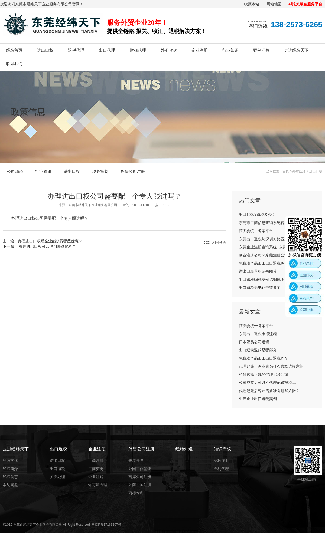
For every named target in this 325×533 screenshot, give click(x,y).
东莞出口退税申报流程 (258, 334)
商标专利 (136, 493)
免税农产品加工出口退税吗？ (263, 263)
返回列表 (218, 242)
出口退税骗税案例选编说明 (261, 279)
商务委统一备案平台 (256, 231)
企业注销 (95, 477)
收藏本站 (251, 4)
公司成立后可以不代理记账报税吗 (267, 382)
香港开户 (136, 460)
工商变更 (95, 468)
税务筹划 (100, 171)
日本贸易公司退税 (254, 342)
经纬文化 (10, 460)
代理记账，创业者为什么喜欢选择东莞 (271, 366)
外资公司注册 (133, 171)
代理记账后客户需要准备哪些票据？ (269, 391)
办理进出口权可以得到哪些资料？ (47, 246)
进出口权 (45, 50)
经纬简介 (10, 468)
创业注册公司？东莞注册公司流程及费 (271, 255)
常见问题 (10, 485)
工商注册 (95, 460)
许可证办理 (97, 485)
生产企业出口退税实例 (258, 399)
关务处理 (57, 477)
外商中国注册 (139, 485)
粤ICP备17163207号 (106, 525)
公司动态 (15, 171)
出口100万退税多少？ (257, 214)
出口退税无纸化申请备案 (260, 287)
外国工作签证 (139, 468)
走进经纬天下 (296, 50)
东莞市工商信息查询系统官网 (263, 223)
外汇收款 (169, 50)
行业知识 (230, 50)
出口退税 (57, 468)
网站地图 (274, 4)
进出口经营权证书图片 (258, 271)
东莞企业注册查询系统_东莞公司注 (268, 247)
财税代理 (138, 50)
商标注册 (221, 460)
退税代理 (76, 50)
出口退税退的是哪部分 (258, 350)
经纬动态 (10, 477)
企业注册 (199, 50)
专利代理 (221, 468)
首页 (285, 171)
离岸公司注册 (139, 477)
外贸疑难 (299, 171)
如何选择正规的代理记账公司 (263, 374)
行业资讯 (43, 171)
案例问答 (261, 50)
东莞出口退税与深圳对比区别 (263, 239)
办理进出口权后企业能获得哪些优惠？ (50, 241)
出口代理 (107, 50)
